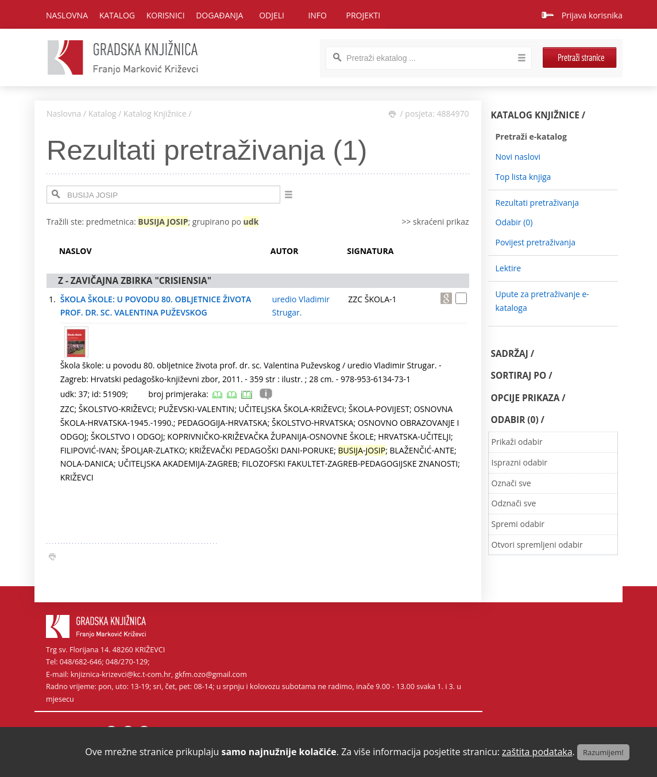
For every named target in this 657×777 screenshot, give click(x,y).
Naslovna (67, 15)
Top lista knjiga (523, 176)
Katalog (102, 113)
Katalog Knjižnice (155, 113)
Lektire (508, 268)
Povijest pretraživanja (535, 242)
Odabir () (514, 222)
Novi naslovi (518, 156)
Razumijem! (603, 752)
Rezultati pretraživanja (537, 202)
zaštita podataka (537, 751)
